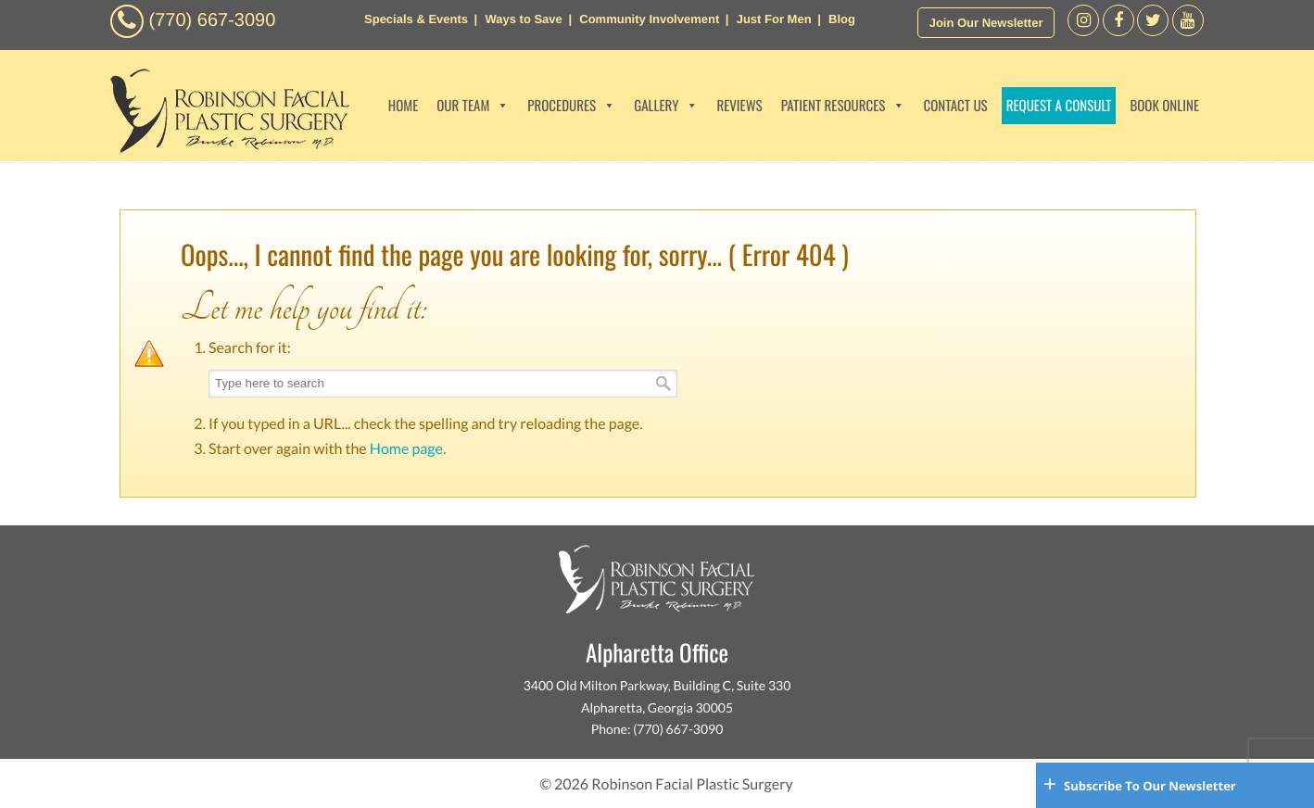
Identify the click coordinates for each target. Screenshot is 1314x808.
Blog (841, 19)
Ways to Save (523, 19)
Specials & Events (416, 19)
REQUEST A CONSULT (1059, 105)
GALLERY (666, 105)
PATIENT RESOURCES (843, 105)
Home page (406, 449)
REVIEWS (739, 105)
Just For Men (774, 19)
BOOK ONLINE (1164, 105)
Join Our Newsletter (986, 23)
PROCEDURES (571, 105)
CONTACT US (955, 105)
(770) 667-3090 (212, 20)
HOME (403, 105)
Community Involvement (649, 19)
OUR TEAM (472, 105)
